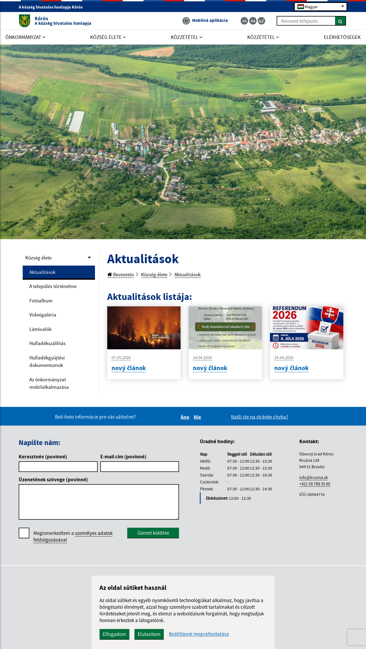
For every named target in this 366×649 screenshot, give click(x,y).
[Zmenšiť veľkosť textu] (244, 21)
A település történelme (53, 286)
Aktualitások (42, 272)
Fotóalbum (41, 300)
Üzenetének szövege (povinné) (53, 479)
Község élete (38, 257)
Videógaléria (42, 314)
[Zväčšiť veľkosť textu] (261, 21)
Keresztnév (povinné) (43, 456)
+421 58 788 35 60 (314, 483)
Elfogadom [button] (114, 634)
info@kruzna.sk (313, 477)
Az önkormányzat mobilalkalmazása (49, 383)
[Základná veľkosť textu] (253, 21)
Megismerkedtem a (73, 536)
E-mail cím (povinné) (123, 456)
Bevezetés (120, 274)
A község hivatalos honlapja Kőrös (53, 7)
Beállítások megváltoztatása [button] (199, 633)
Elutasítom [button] (149, 634)
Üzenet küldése (153, 533)
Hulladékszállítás (47, 343)
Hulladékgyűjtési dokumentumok (47, 361)
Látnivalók (40, 329)
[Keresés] (340, 21)
